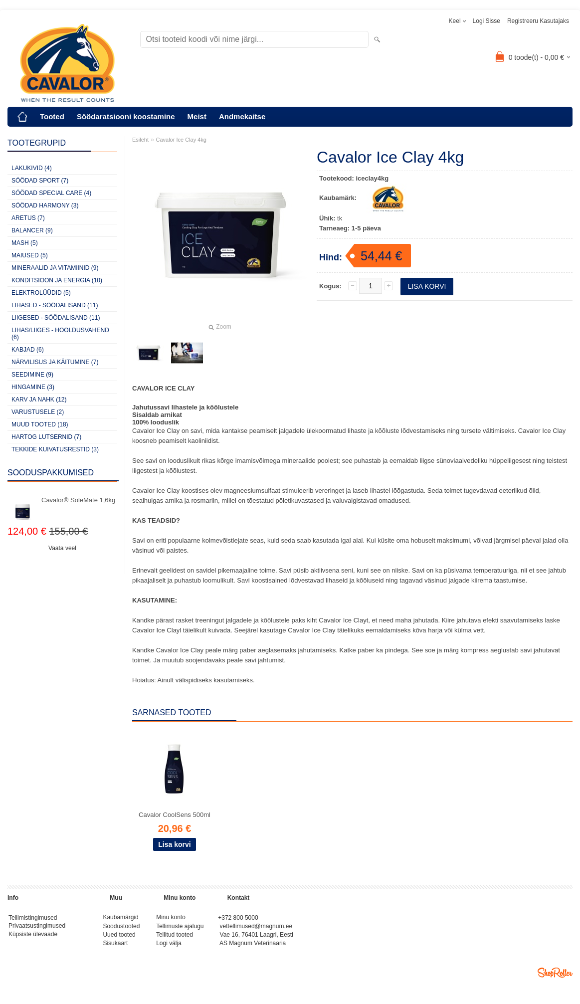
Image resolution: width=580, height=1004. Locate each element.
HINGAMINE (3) (32, 387)
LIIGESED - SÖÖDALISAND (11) (55, 317)
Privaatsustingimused (36, 927)
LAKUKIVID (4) (31, 168)
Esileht (140, 140)
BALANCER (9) (32, 230)
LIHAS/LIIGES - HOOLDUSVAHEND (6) (60, 334)
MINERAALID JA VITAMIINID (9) (54, 267)
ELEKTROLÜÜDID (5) (41, 292)
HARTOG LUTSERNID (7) (46, 436)
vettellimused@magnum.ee (256, 927)
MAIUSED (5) (29, 255)
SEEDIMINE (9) (32, 374)
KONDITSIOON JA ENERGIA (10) (56, 280)
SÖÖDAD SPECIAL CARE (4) (51, 193)
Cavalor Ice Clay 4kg (181, 140)
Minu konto (171, 918)
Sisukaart (115, 946)
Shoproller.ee (555, 977)
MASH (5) (24, 242)
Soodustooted (121, 927)
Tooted (52, 116)
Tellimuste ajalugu (179, 927)
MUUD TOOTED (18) (39, 424)
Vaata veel (62, 548)
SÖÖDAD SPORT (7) (39, 180)
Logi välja (169, 946)
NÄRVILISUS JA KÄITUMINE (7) (55, 362)
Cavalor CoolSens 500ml (174, 814)
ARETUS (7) (28, 217)
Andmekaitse (242, 116)
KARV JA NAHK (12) (38, 399)
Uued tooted (119, 937)
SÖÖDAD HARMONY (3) (44, 205)
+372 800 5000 (238, 918)
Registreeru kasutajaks (538, 20)
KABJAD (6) (27, 349)
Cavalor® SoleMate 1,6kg (78, 500)
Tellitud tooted (174, 937)
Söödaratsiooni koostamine (126, 116)
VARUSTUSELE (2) (37, 411)
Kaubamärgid (120, 918)
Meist (197, 116)
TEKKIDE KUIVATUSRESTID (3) (55, 449)
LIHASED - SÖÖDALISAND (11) (54, 305)
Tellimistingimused (32, 918)
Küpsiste (20, 937)
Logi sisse (486, 20)
